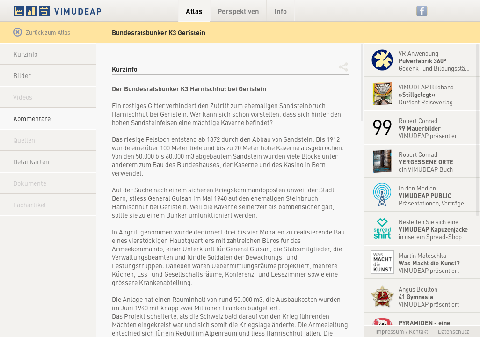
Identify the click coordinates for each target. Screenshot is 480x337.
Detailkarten (31, 161)
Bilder (22, 75)
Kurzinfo (25, 54)
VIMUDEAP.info (75, 10)
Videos (22, 97)
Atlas (194, 11)
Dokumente (29, 183)
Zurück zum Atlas (41, 32)
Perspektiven (238, 11)
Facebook (422, 11)
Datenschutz (453, 331)
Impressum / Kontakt (401, 331)
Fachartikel (29, 204)
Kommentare (32, 118)
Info (280, 11)
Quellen (24, 140)
